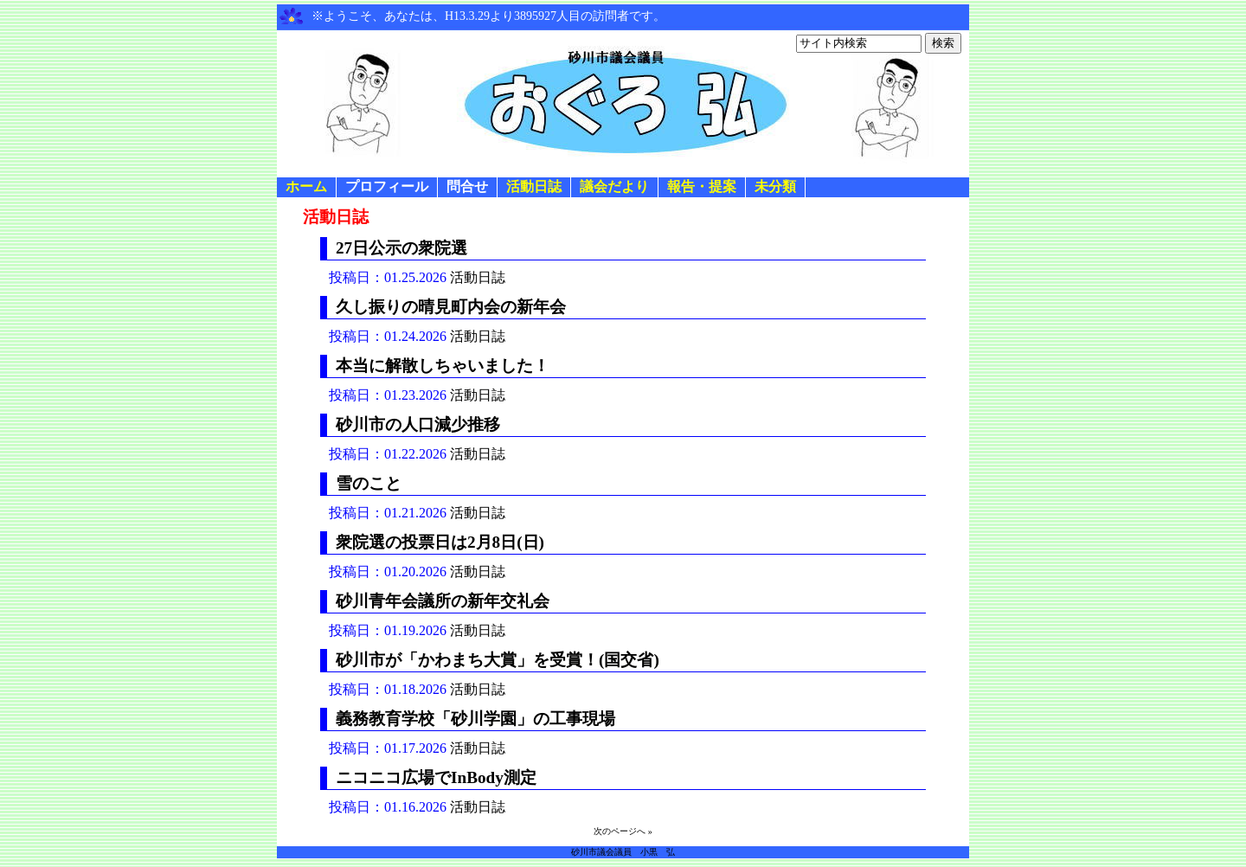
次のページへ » (623, 831)
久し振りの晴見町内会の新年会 (451, 307)
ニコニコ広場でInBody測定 (436, 777)
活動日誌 (534, 186)
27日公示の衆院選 (401, 248)
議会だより (614, 186)
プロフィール (386, 186)
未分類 (775, 186)
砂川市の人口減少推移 (418, 424)
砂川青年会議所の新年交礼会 (442, 601)
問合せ (467, 186)
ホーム (306, 186)
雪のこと (368, 483)
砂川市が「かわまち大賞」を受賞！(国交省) (497, 660)
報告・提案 (701, 186)
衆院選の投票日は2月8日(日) (440, 542)
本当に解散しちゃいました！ (442, 365)
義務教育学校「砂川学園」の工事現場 (475, 719)
